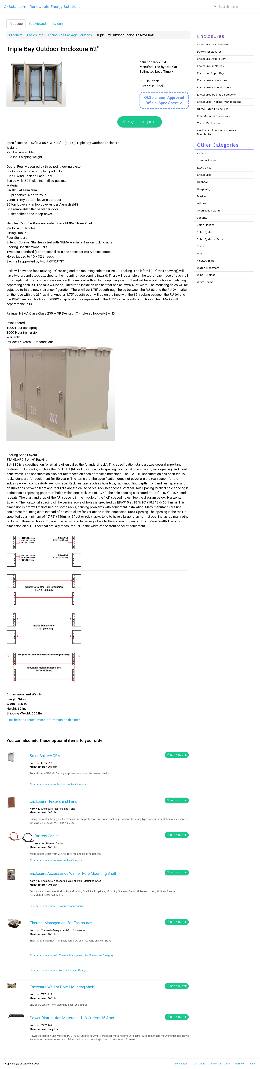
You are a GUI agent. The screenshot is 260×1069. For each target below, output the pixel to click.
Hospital (202, 182)
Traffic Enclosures (209, 123)
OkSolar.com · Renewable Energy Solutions (42, 6)
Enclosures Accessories (212, 80)
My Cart (57, 24)
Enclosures (35, 35)
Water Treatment (208, 267)
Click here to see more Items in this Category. (56, 860)
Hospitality (204, 189)
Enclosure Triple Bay (210, 73)
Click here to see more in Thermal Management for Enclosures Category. (72, 955)
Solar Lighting (206, 225)
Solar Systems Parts (210, 239)
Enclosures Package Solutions (70, 35)
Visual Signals (205, 260)
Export (228, 1063)
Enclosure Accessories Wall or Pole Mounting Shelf (73, 873)
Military (202, 203)
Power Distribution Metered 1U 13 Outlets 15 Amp (72, 1018)
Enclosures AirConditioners (214, 87)
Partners (239, 1063)
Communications (207, 160)
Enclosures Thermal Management (219, 101)
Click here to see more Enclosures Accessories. (57, 906)
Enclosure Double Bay (211, 58)
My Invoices (181, 1063)
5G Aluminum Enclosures (213, 44)
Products (16, 24)
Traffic (201, 246)
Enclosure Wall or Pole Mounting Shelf (62, 987)
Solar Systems (206, 232)
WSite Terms (205, 282)
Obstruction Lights (209, 210)
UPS (199, 253)
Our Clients (199, 1063)
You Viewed (37, 24)
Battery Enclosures (209, 51)
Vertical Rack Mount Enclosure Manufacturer (217, 132)
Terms (251, 1063)
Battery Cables (47, 836)
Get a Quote (177, 754)
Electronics (204, 167)
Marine (201, 196)
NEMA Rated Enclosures (212, 109)
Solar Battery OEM (45, 756)
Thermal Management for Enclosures (61, 923)
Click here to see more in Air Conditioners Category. (59, 970)
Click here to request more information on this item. (43, 720)
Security (202, 217)
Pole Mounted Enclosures (213, 116)
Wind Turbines (206, 274)
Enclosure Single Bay (210, 66)
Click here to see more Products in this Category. (58, 784)
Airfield (201, 153)
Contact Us (215, 1063)
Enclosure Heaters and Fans (53, 801)
